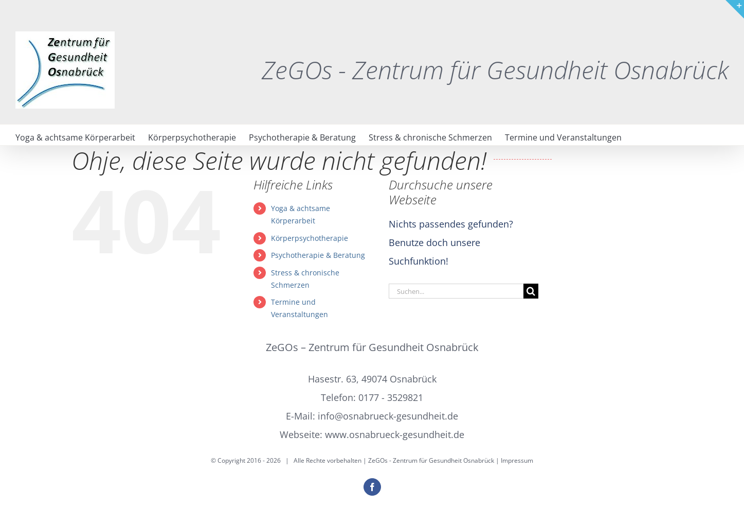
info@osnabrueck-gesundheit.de (388, 416)
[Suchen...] (456, 291)
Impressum (517, 460)
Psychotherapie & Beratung (318, 255)
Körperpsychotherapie (309, 238)
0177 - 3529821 (390, 397)
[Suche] (530, 291)
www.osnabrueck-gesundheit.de (394, 434)
